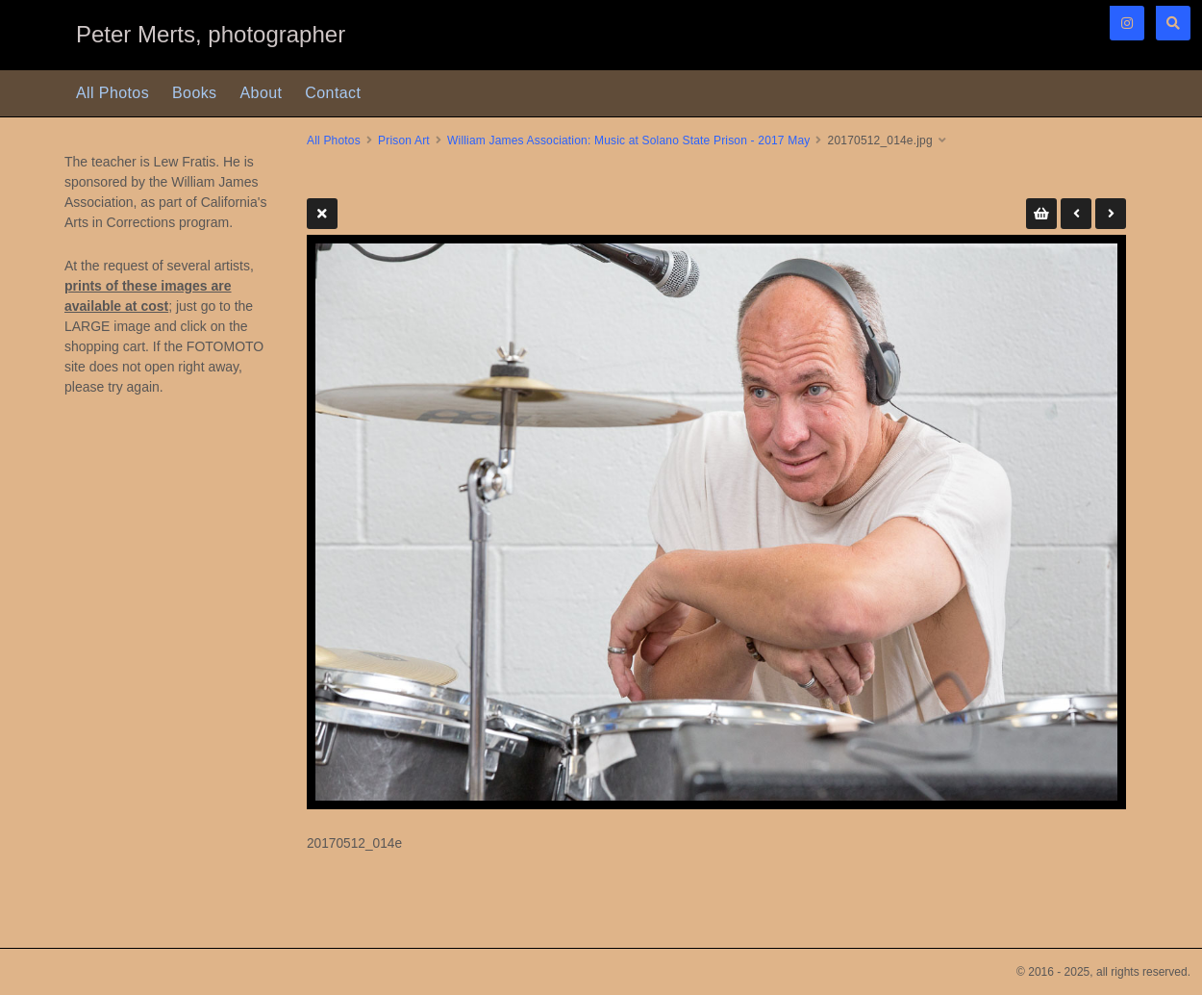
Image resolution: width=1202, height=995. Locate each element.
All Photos (112, 93)
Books (194, 93)
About (261, 93)
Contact (333, 93)
